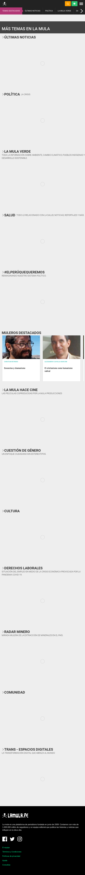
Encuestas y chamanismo (14, 368)
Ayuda (4, 860)
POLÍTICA (49, 11)
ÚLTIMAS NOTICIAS (32, 11)
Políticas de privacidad (11, 856)
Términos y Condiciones (11, 852)
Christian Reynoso (11, 362)
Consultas (6, 865)
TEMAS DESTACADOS (11, 11)
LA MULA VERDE (64, 11)
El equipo (6, 847)
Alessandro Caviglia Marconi (56, 362)
